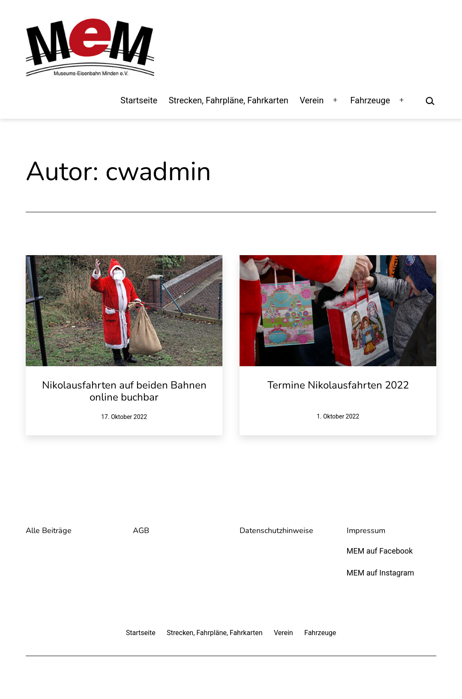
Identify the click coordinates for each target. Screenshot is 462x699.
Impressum (366, 530)
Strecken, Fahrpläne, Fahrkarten (228, 100)
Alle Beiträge (49, 530)
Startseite (138, 100)
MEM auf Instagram (380, 572)
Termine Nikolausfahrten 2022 (338, 385)
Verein (312, 100)
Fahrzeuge (370, 100)
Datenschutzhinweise (276, 530)
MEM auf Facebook (380, 550)
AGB (141, 530)
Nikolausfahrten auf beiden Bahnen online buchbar (124, 391)
